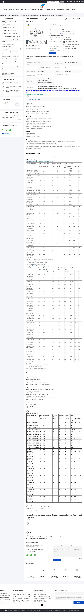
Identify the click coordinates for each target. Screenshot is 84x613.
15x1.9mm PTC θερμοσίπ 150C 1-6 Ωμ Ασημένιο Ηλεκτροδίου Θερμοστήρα (77, 577)
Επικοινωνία (52, 53)
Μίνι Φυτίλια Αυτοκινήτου (8, 59)
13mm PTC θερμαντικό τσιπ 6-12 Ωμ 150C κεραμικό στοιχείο (43, 577)
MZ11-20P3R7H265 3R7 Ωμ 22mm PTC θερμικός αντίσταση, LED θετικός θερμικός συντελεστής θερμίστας (22, 601)
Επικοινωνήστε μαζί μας (63, 9)
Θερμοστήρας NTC (6, 27)
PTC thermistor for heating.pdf (67, 33)
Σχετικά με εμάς (25, 9)
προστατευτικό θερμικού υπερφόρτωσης (8, 74)
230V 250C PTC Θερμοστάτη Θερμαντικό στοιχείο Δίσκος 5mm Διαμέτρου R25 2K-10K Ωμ (35, 47)
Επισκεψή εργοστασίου (37, 9)
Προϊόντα (11, 9)
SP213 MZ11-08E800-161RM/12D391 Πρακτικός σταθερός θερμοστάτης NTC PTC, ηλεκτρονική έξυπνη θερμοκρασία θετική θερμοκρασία (22, 593)
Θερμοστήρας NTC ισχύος (8, 33)
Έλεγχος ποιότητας (50, 9)
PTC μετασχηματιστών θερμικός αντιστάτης (60, 536)
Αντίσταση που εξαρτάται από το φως (11, 52)
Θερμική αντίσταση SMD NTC (9, 30)
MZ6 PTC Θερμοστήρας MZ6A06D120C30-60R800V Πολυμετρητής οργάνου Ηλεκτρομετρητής (40, 601)
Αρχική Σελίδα (3, 15)
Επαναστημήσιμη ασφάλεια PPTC (10, 49)
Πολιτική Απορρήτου (10, 610)
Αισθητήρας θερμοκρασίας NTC (10, 36)
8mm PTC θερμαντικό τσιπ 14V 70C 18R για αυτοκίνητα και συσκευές (65, 577)
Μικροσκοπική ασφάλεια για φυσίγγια (11, 69)
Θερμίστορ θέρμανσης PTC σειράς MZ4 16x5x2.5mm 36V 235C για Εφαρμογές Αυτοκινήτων (54, 577)
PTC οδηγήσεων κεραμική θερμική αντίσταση (36, 538)
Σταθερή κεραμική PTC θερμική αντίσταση (39, 536)
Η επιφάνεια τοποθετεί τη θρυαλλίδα (11, 61)
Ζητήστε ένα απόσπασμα (72, 1)
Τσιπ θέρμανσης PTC (17, 15)
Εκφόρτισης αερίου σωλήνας (9, 56)
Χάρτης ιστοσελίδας (4, 603)
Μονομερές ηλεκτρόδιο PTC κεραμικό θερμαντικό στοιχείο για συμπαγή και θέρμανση (13, 84)
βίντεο (17, 9)
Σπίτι (5, 9)
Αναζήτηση (62, 1)
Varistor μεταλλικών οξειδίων (9, 39)
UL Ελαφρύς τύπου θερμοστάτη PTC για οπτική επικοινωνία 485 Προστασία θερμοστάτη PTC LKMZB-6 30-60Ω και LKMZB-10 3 (22, 597)
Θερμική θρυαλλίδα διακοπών (9, 66)
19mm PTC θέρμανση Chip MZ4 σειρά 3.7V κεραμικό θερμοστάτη (31, 577)
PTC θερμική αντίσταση (8, 22)
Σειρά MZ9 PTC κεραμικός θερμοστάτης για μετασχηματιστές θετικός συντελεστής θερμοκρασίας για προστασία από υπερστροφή (43, 593)
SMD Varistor (5, 42)
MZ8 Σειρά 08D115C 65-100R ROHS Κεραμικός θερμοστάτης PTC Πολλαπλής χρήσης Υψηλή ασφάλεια (43, 597)
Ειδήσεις (73, 9)
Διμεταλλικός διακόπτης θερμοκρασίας (8, 45)
